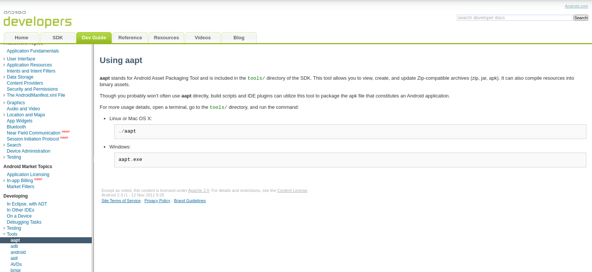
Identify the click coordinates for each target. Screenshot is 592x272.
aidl (14, 258)
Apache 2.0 (198, 190)
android (18, 252)
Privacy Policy (157, 200)
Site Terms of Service (121, 200)
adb (14, 246)
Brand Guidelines (190, 200)
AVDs (16, 264)
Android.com (576, 6)
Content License (292, 190)
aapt (15, 240)
